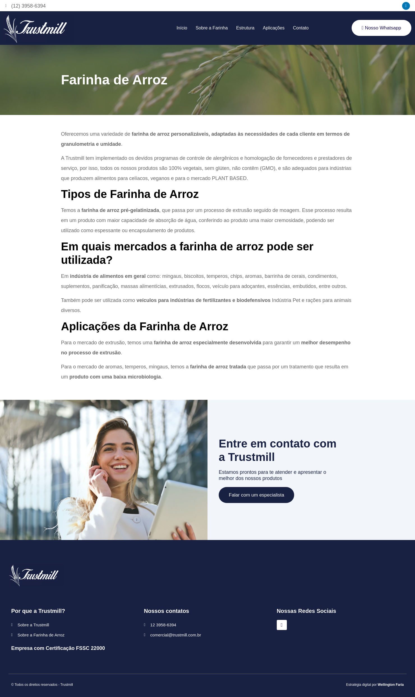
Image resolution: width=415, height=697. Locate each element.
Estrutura (245, 28)
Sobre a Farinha (212, 28)
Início (181, 28)
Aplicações (273, 28)
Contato (301, 28)
